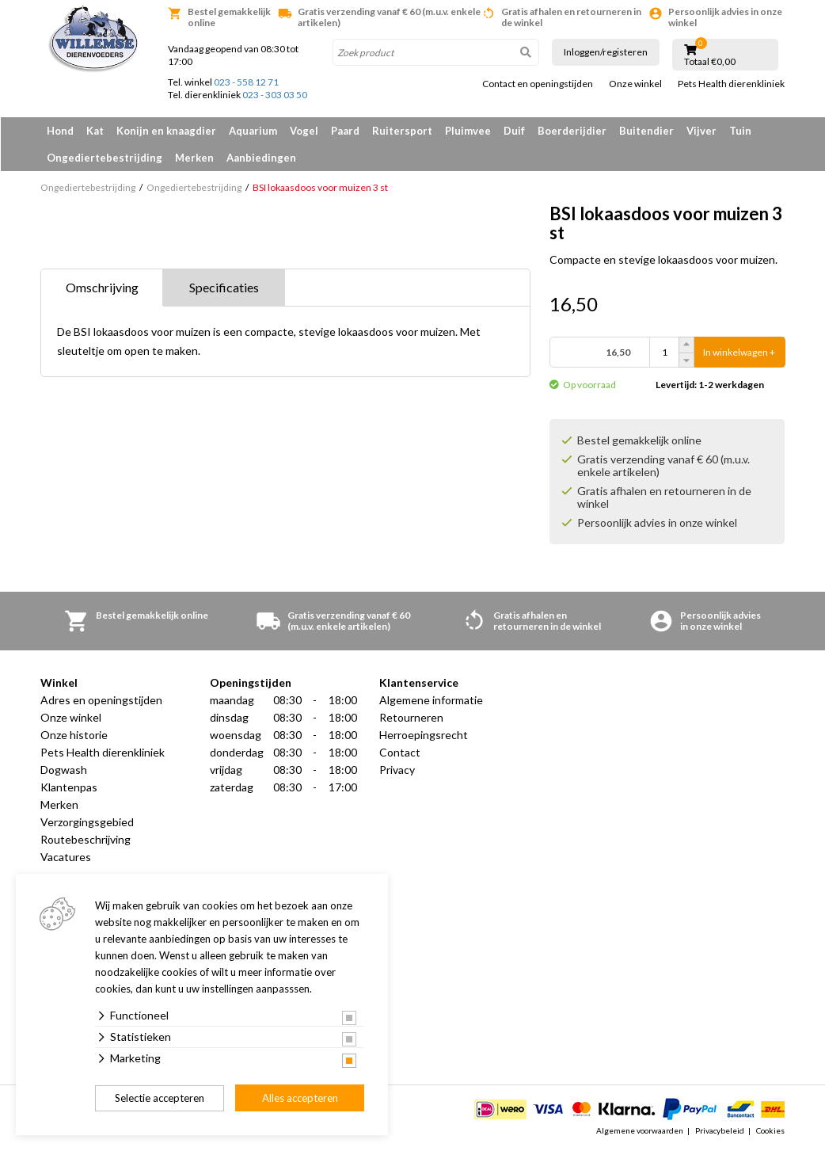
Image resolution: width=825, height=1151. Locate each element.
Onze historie (74, 734)
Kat (95, 130)
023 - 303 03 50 (274, 95)
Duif (514, 130)
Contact (399, 752)
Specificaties (224, 287)
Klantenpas (68, 787)
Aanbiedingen (261, 157)
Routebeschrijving (85, 839)
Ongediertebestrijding (104, 157)
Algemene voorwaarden (639, 1130)
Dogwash (63, 769)
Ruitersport (402, 130)
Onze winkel (635, 84)
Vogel (304, 130)
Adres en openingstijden (101, 700)
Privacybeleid (719, 1130)
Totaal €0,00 (710, 62)
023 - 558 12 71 (246, 82)
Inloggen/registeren (606, 52)
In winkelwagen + (739, 352)
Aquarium (253, 130)
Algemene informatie (431, 700)
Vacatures (65, 856)
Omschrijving (102, 287)
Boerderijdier (572, 130)
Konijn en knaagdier (166, 130)
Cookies (770, 1130)
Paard (345, 130)
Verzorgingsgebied (87, 822)
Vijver (701, 130)
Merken (194, 157)
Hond (60, 130)
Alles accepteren (300, 1098)
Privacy (397, 769)
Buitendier (646, 130)
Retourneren (411, 717)
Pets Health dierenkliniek (731, 84)
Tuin (740, 130)
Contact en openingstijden (537, 84)
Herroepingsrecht (423, 734)
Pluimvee (468, 130)
